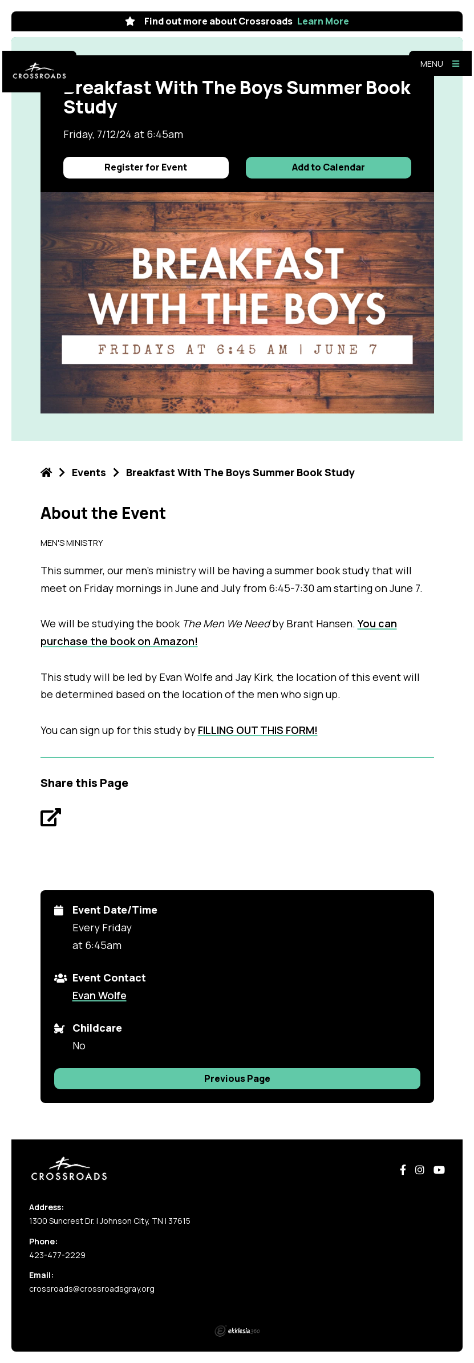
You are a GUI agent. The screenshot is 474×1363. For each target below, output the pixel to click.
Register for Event (145, 167)
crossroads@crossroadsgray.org (92, 1288)
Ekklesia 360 (237, 1331)
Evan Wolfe (99, 995)
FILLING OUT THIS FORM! (258, 730)
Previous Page (237, 1078)
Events (89, 472)
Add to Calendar (328, 167)
